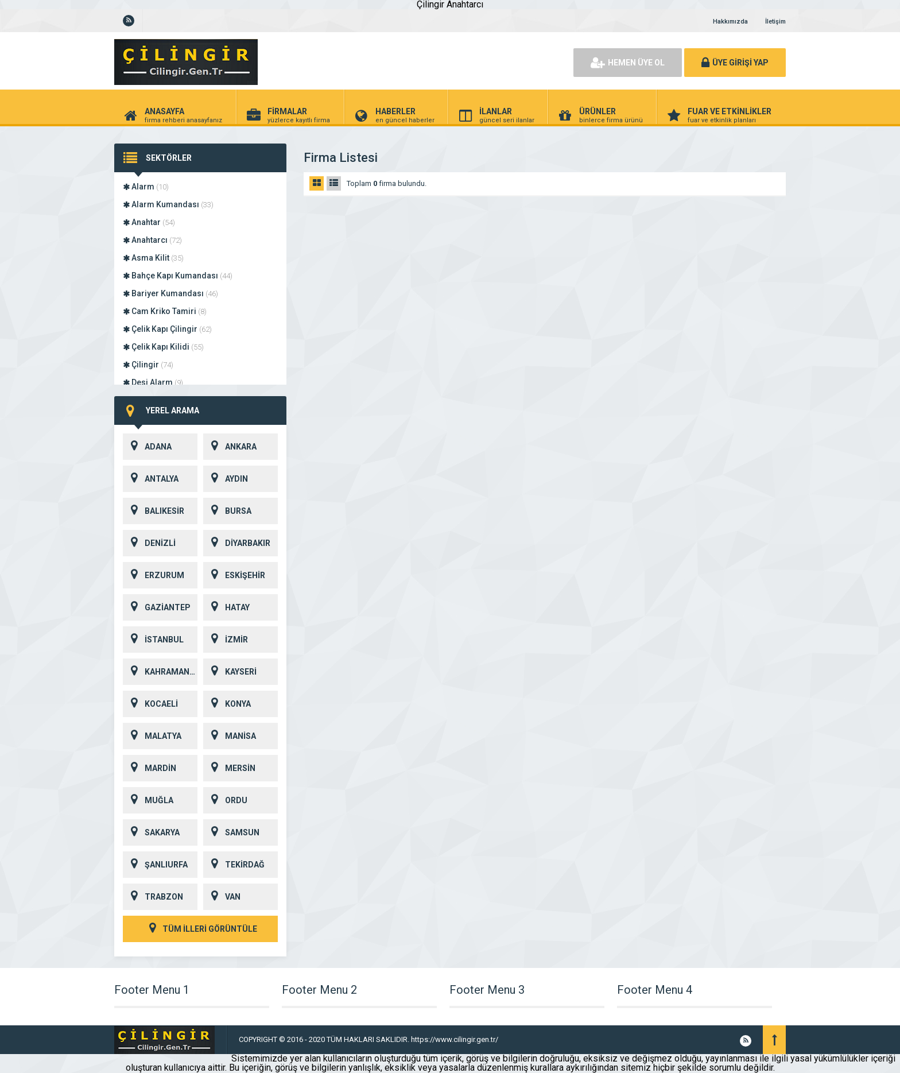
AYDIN (225, 479)
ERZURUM (153, 575)
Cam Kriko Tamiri (165, 311)
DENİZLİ (149, 543)
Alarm (146, 186)
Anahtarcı (152, 240)
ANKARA (230, 446)
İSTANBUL (153, 639)
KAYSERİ (230, 671)
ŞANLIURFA (155, 864)
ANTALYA (151, 479)
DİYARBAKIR (236, 543)
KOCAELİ (150, 704)
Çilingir (148, 364)
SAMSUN (231, 832)
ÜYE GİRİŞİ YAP (735, 62)
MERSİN (229, 768)
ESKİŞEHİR (234, 575)
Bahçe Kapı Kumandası (177, 275)
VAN (221, 897)
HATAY (226, 607)
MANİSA (229, 736)
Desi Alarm (153, 382)
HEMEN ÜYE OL (628, 62)
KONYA (227, 704)
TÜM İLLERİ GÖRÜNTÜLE (200, 929)
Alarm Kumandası (168, 204)
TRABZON (153, 897)
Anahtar (149, 222)
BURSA (227, 511)
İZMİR (225, 639)
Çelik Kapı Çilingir (167, 329)
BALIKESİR (153, 511)
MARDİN (149, 768)
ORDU (225, 800)
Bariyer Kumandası (170, 293)
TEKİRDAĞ (234, 864)
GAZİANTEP (157, 607)
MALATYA (152, 736)
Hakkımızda (730, 21)
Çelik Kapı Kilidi (163, 346)
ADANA (147, 446)
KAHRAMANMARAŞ (160, 671)
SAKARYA (151, 832)
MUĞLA (148, 800)
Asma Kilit (153, 257)
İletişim (775, 21)
